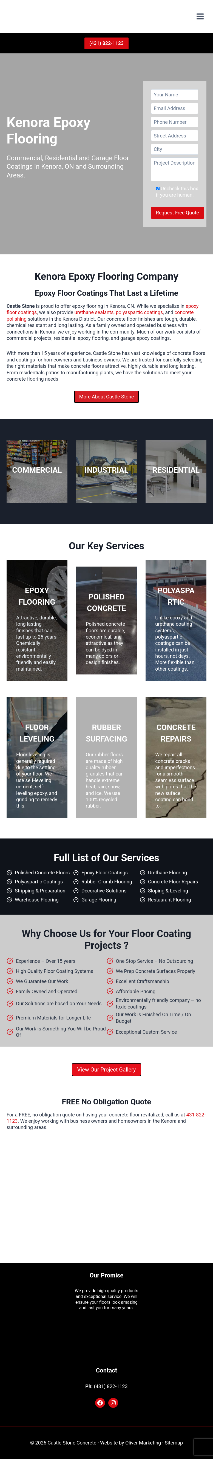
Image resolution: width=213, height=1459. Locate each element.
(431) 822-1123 (106, 43)
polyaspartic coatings (139, 312)
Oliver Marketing (143, 1443)
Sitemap (174, 1443)
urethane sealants (94, 312)
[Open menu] (200, 16)
